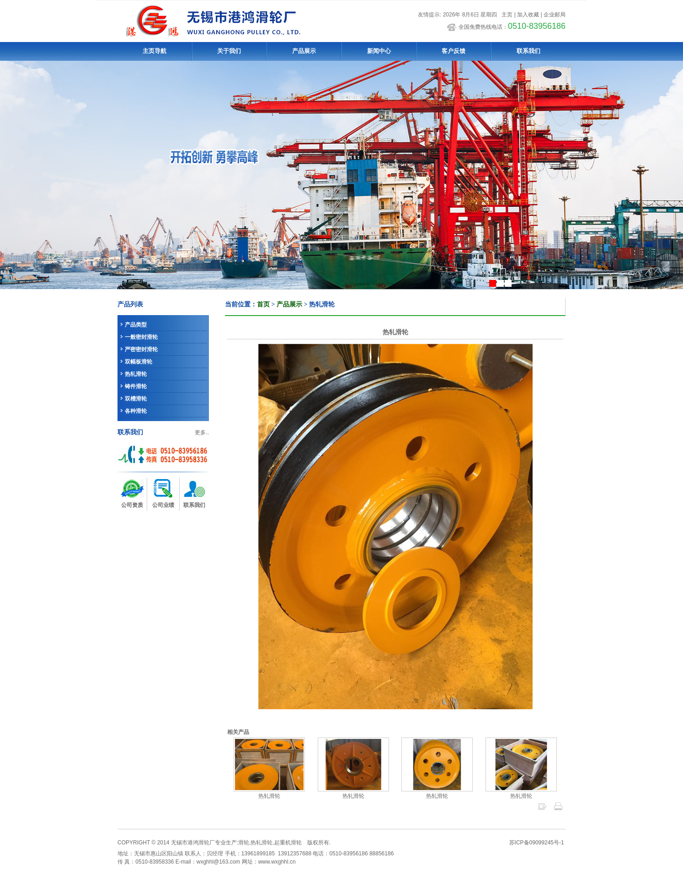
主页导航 (154, 50)
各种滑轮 (136, 411)
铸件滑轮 (136, 386)
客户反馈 (453, 50)
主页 (507, 14)
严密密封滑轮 (141, 349)
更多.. (202, 432)
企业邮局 (555, 14)
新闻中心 (379, 50)
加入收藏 (528, 14)
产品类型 (136, 325)
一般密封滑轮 (141, 337)
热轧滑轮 (136, 374)
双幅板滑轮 (138, 361)
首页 (263, 304)
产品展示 (304, 50)
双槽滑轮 (136, 398)
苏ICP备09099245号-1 (536, 842)
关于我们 (229, 50)
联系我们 (528, 50)
